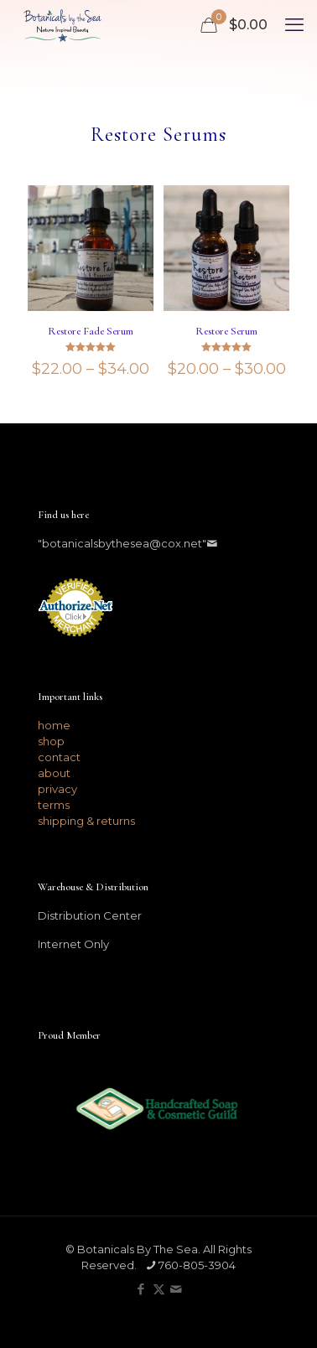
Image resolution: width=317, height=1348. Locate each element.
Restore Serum (226, 331)
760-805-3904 (197, 1265)
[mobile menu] (294, 25)
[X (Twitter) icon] (159, 1289)
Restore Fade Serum (90, 331)
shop (51, 741)
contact (59, 757)
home (54, 725)
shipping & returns (86, 820)
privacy (57, 789)
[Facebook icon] (141, 1289)
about (54, 773)
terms (54, 804)
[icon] (176, 1289)
